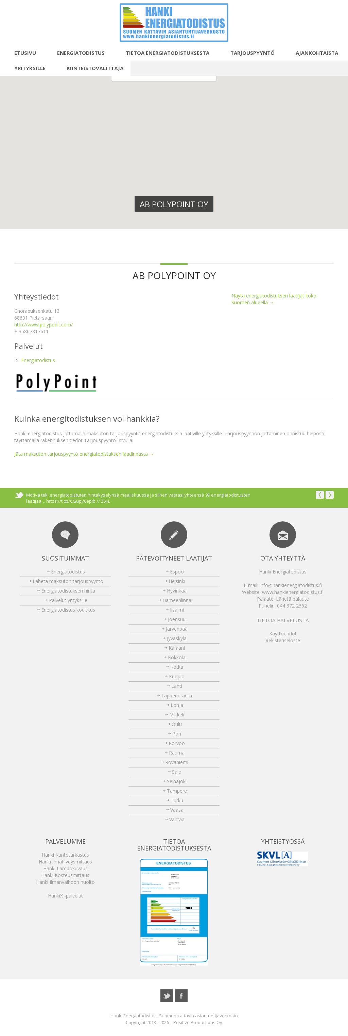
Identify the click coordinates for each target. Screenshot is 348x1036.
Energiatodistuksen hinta (68, 590)
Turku (177, 800)
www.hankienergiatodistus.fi (293, 592)
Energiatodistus (77, 52)
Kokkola (177, 657)
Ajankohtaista (313, 52)
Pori (176, 733)
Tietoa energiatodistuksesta (163, 52)
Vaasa (177, 810)
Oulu (177, 724)
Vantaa (177, 819)
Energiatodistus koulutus (68, 609)
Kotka (176, 667)
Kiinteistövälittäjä (91, 68)
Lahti (176, 686)
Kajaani (177, 648)
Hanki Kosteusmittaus (65, 875)
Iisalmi (177, 609)
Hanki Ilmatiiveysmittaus (65, 861)
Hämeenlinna (176, 600)
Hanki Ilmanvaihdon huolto (65, 882)
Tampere (177, 791)
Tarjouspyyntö (249, 52)
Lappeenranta (176, 695)
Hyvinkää (177, 590)
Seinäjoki (177, 781)
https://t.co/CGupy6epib (70, 501)
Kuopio (177, 676)
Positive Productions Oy (197, 1022)
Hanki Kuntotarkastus (65, 855)
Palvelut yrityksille (68, 600)
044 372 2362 (292, 605)
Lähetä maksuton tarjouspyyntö (68, 581)
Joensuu (177, 619)
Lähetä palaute (292, 599)
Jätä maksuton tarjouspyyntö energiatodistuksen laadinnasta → (84, 454)
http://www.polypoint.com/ (43, 324)
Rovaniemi (176, 762)
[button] (144, 177)
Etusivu (21, 52)
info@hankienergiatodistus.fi (291, 585)
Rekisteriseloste (282, 640)
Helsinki (177, 581)
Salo (176, 771)
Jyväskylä (177, 638)
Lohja (177, 705)
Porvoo (177, 743)
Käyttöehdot (283, 633)
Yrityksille (26, 68)
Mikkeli (176, 714)
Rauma (177, 752)
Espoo (177, 571)
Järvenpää (177, 629)
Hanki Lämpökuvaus (65, 868)
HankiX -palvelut (65, 895)
